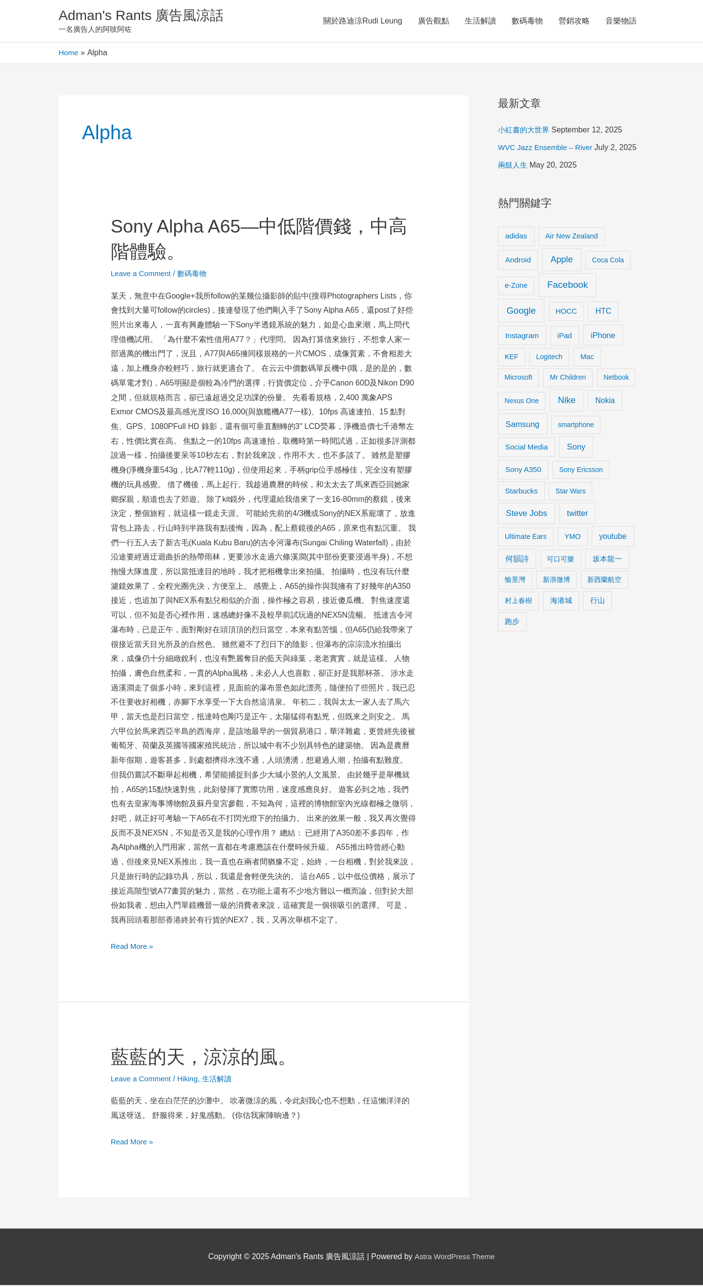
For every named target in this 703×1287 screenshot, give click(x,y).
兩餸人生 (513, 167)
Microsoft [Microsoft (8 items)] (519, 379)
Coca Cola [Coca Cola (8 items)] (608, 262)
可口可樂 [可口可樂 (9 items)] (560, 561)
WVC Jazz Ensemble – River (548, 149)
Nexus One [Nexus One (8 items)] (522, 403)
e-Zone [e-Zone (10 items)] (516, 287)
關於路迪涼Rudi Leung (362, 22)
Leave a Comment (143, 275)
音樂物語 (621, 22)
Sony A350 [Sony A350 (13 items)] (523, 471)
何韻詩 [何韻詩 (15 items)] (517, 561)
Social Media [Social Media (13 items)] (526, 449)
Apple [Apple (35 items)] (562, 261)
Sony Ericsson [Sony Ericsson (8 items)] (580, 471)
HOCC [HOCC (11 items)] (566, 313)
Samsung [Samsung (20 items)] (522, 426)
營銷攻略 (574, 22)
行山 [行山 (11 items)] (597, 602)
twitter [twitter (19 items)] (577, 515)
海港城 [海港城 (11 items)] (561, 602)
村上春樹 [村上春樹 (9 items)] (518, 602)
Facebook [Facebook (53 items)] (567, 286)
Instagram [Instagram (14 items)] (522, 337)
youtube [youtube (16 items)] (612, 538)
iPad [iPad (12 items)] (565, 337)
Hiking (192, 1080)
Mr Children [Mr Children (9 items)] (568, 379)
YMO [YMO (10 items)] (572, 538)
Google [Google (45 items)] (521, 312)
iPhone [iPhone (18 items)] (603, 337)
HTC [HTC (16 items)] (603, 313)
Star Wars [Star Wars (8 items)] (571, 493)
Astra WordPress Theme (454, 1258)
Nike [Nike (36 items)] (567, 402)
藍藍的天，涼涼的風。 (208, 1058)
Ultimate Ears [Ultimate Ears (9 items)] (526, 538)
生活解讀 (480, 22)
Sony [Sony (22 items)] (576, 448)
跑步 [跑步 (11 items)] (512, 623)
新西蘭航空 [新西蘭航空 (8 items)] (604, 581)
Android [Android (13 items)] (518, 261)
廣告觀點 (433, 22)
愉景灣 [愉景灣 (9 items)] (515, 581)
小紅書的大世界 (525, 132)
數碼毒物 (527, 22)
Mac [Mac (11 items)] (587, 359)
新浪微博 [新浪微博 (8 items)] (556, 581)
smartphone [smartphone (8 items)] (576, 426)
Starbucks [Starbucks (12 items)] (521, 493)
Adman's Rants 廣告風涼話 (147, 16)
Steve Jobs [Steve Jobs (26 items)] (526, 515)
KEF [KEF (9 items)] (511, 359)
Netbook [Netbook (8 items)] (616, 379)
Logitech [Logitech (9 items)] (549, 359)
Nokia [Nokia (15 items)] (605, 402)
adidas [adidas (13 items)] (516, 238)
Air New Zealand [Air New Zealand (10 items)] (571, 238)
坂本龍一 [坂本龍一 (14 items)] (607, 561)
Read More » (133, 946)
